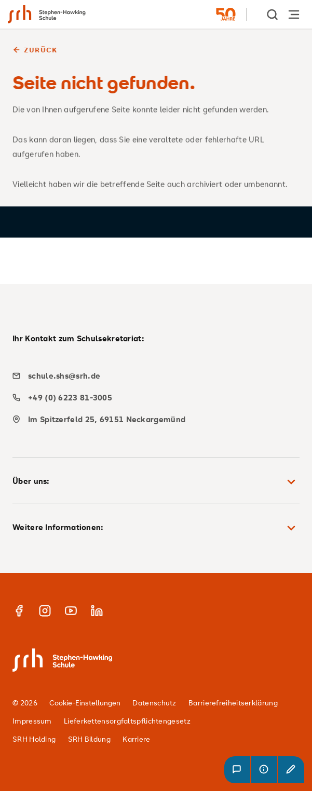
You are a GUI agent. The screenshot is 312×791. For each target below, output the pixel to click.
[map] (152, 419)
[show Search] (273, 14)
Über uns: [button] (156, 482)
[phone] (152, 398)
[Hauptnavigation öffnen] (293, 14)
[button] (237, 769)
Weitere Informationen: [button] (156, 528)
